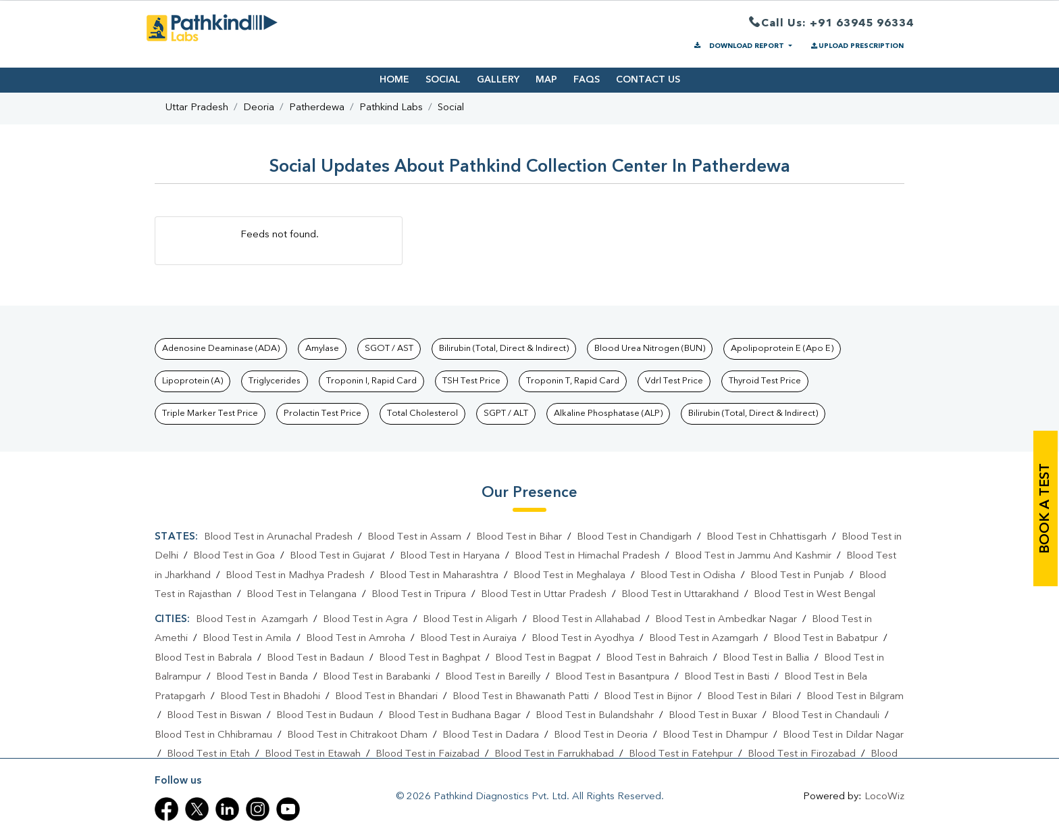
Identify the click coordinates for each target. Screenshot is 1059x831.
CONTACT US (648, 80)
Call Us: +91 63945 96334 (831, 24)
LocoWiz (884, 797)
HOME (394, 80)
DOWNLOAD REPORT (739, 46)
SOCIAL (443, 80)
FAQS (586, 80)
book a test (1045, 508)
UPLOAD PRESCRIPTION (856, 46)
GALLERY (498, 80)
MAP (546, 80)
